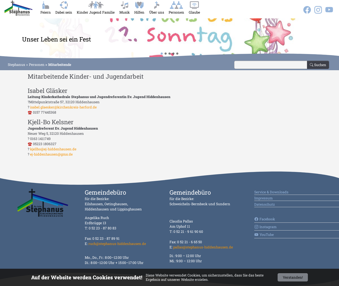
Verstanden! (293, 277)
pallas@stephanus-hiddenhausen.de (203, 247)
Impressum (263, 198)
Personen (37, 64)
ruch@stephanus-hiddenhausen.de (117, 243)
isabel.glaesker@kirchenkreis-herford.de (63, 107)
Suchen (318, 64)
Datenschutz (264, 204)
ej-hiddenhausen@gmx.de (51, 154)
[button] (7, 39)
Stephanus (16, 64)
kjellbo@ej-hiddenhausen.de (53, 149)
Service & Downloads (271, 192)
